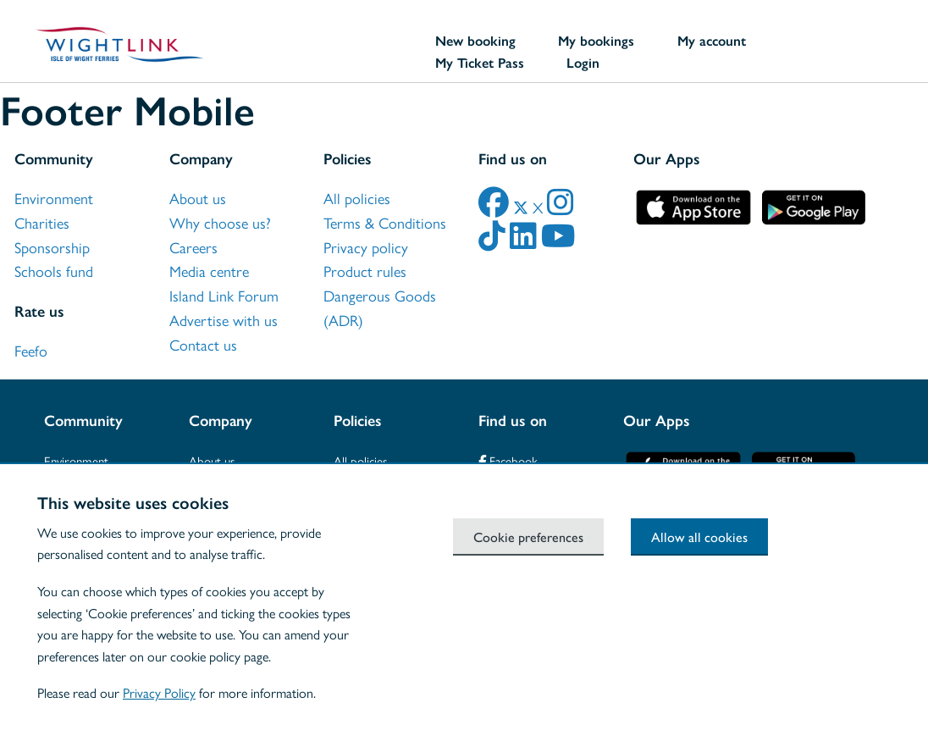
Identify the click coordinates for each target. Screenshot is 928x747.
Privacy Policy (159, 693)
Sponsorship (52, 248)
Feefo (30, 351)
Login (582, 62)
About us (197, 199)
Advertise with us (223, 321)
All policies (356, 199)
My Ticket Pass (479, 62)
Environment (53, 199)
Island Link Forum (224, 296)
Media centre (209, 272)
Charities (41, 223)
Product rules (364, 272)
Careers (193, 248)
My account (711, 40)
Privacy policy (365, 248)
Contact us (203, 345)
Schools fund (53, 272)
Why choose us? (220, 223)
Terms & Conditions (384, 223)
